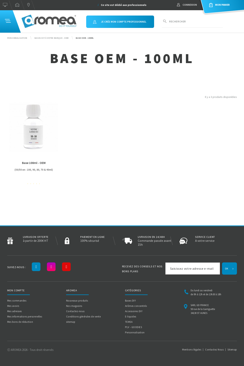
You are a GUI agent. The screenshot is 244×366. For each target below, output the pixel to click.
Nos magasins (74, 306)
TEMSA (129, 322)
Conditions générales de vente (83, 316)
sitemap (70, 322)
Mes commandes (17, 300)
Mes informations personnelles (24, 316)
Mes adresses (14, 311)
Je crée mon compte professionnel (119, 21)
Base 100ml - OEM (34, 163)
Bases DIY (130, 300)
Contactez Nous (214, 349)
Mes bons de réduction (20, 322)
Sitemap (232, 349)
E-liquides (130, 316)
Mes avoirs (13, 306)
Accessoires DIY (134, 311)
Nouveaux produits (77, 300)
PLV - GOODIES (133, 327)
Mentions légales (191, 349)
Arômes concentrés (136, 306)
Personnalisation (135, 332)
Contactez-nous (75, 311)
